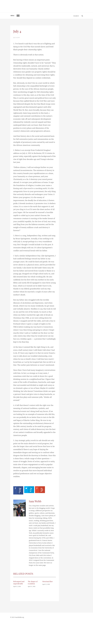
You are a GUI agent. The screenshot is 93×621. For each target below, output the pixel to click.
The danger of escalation (32, 582)
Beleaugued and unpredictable (18, 582)
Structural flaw (47, 581)
